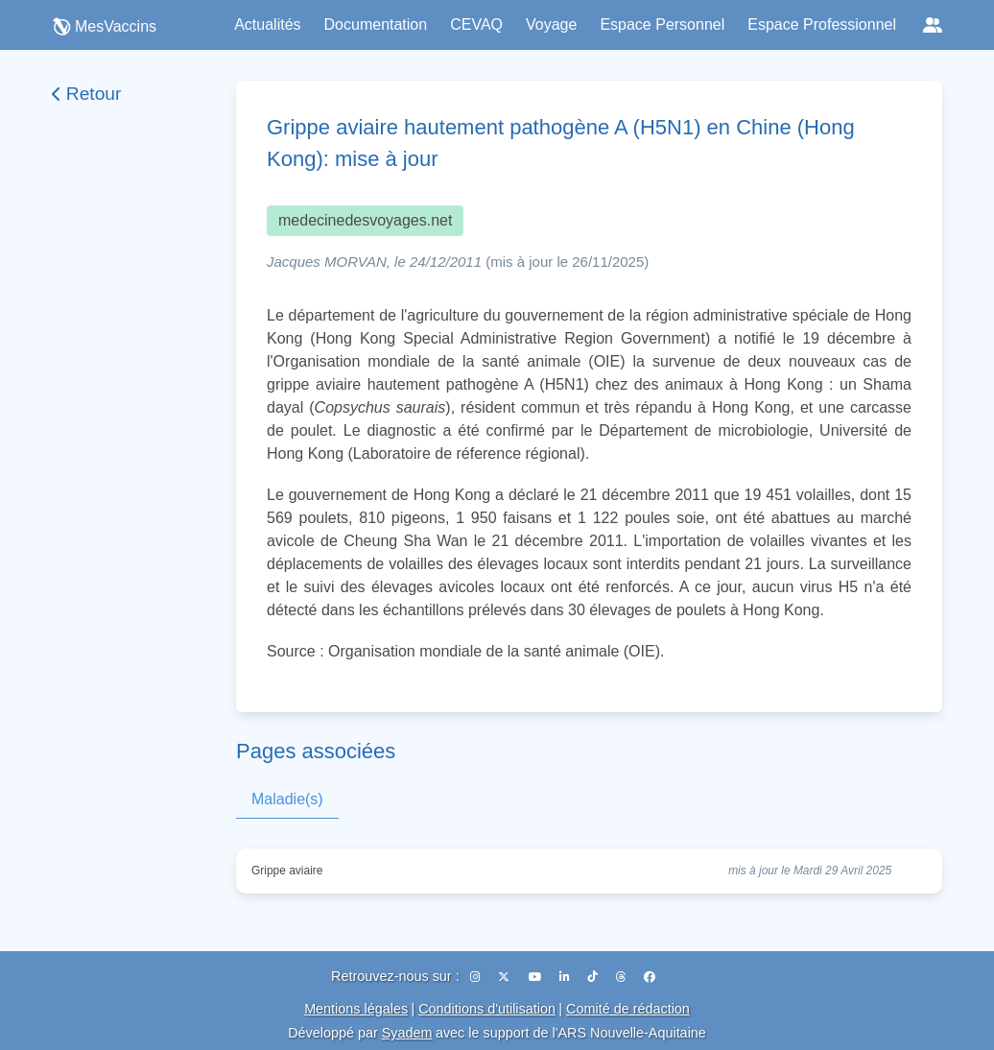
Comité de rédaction (628, 1008)
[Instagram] (476, 977)
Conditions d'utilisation (487, 1008)
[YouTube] (536, 977)
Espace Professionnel (821, 24)
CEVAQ (476, 24)
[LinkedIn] (566, 977)
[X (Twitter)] (505, 977)
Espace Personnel (662, 24)
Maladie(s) (287, 799)
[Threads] (622, 977)
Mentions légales (356, 1008)
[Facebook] (649, 977)
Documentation (376, 24)
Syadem (407, 1032)
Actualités (267, 24)
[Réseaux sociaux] (932, 25)
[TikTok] (593, 977)
